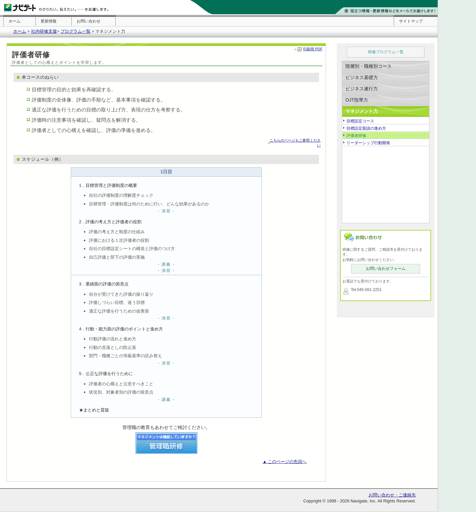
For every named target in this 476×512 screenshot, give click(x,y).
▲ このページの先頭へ (284, 461)
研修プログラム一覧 (386, 52)
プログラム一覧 (75, 31)
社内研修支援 (44, 31)
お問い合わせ (88, 21)
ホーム (14, 21)
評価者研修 (356, 135)
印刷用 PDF (312, 49)
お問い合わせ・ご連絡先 (392, 494)
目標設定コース (360, 121)
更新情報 (49, 21)
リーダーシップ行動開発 (368, 143)
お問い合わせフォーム (386, 268)
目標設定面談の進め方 (366, 128)
